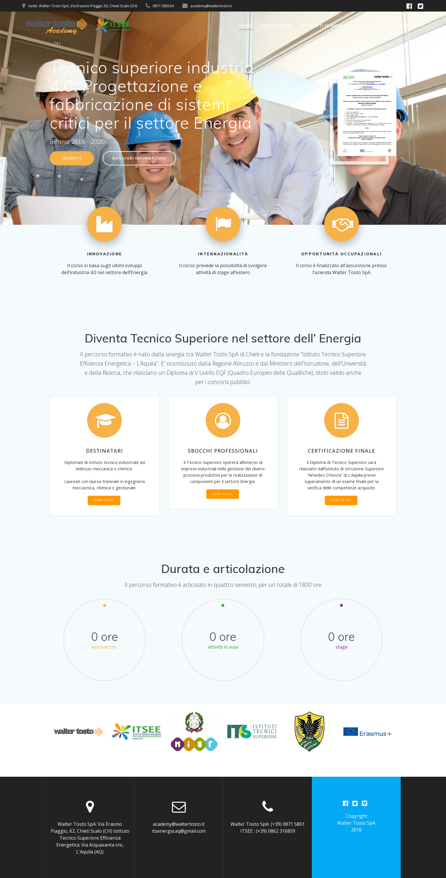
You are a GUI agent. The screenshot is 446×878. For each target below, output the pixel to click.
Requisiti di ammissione (330, 25)
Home (245, 25)
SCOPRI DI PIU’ (104, 511)
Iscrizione (380, 25)
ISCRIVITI (73, 158)
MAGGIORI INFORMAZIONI (142, 158)
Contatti (412, 25)
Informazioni (277, 25)
